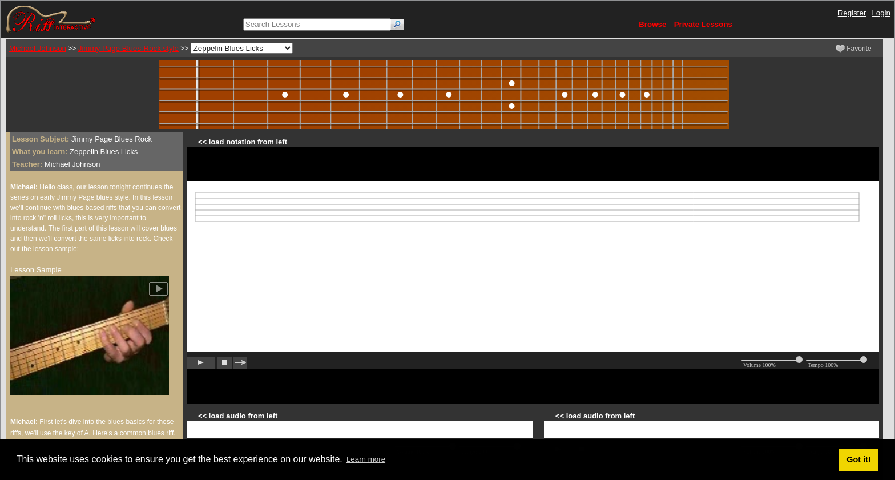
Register (852, 13)
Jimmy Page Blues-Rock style (128, 48)
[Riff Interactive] (51, 18)
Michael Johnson (37, 48)
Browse (652, 24)
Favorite (854, 49)
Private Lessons (703, 24)
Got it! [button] (858, 459)
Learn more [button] (365, 459)
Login (881, 13)
